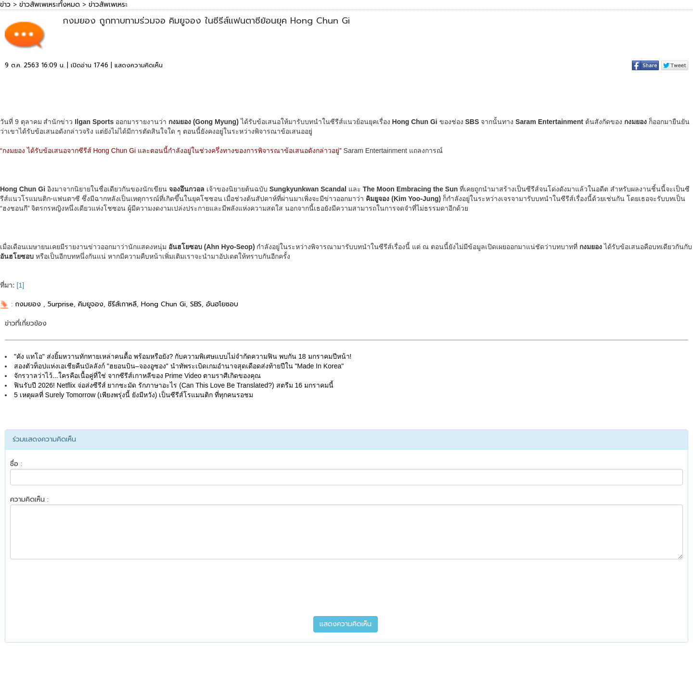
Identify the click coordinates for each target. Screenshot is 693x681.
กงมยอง (29, 304)
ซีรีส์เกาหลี (122, 304)
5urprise (61, 304)
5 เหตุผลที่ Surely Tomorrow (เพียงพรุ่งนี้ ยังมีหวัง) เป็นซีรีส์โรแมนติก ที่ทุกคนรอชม (133, 395)
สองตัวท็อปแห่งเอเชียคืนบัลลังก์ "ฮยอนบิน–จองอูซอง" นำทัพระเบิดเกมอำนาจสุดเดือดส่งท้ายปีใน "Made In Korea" (179, 366)
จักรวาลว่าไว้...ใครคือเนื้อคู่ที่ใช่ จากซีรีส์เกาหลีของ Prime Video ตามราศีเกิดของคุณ (137, 375)
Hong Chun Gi (163, 304)
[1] (21, 285)
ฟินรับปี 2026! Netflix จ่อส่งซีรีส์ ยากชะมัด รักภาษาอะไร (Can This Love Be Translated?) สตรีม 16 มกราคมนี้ (174, 385)
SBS (196, 304)
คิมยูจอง (90, 304)
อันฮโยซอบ (222, 304)
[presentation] (346, 587)
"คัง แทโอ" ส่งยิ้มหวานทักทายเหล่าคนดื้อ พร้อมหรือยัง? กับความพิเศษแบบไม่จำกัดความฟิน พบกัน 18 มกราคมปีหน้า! (182, 356)
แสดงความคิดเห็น (139, 65)
